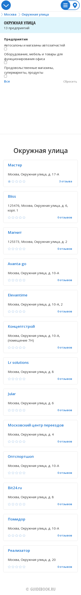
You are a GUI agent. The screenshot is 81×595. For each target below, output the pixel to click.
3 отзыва (65, 181)
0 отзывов (64, 217)
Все (7, 81)
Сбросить (70, 81)
